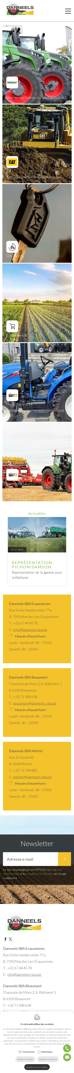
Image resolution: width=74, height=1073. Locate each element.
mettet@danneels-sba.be (32, 777)
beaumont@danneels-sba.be (34, 703)
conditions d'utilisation (40, 873)
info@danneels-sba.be (30, 629)
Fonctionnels (28, 1052)
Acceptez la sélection (48, 1059)
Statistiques (47, 1052)
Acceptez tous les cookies (37, 1067)
